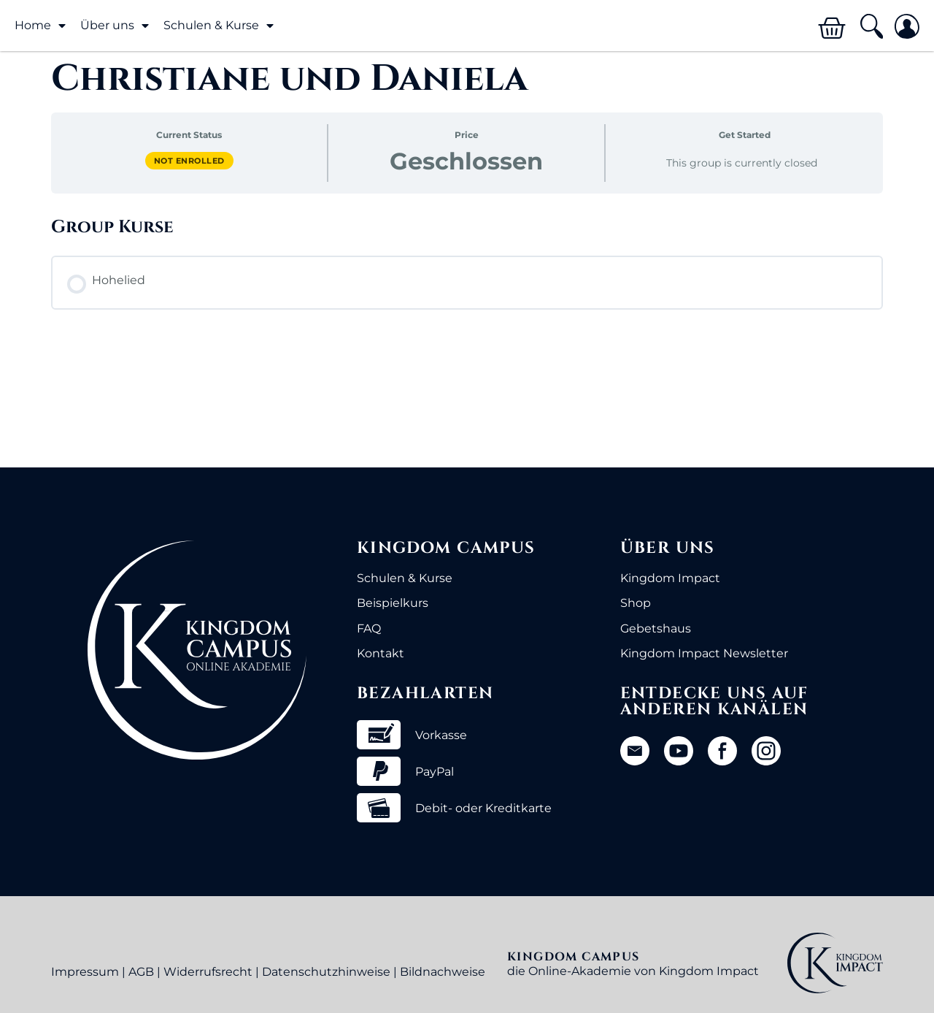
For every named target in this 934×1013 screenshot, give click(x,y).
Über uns (114, 25)
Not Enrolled (189, 161)
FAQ (369, 628)
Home (40, 25)
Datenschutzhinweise (326, 972)
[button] (871, 27)
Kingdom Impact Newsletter (704, 653)
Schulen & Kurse (218, 25)
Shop (635, 603)
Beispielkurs (392, 603)
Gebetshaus (655, 628)
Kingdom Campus (446, 548)
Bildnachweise (442, 972)
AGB (141, 972)
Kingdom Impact (670, 578)
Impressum (85, 972)
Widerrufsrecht (207, 972)
